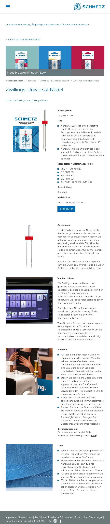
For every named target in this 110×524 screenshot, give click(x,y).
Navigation (10, 6)
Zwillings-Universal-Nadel (86, 80)
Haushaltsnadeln (14, 80)
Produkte (31, 80)
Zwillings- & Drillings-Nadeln (54, 80)
